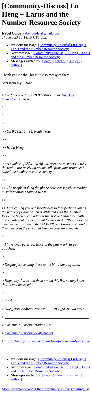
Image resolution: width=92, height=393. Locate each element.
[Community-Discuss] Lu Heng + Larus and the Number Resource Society (48, 47)
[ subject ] (74, 61)
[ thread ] (59, 61)
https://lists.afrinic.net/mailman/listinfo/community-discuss (47, 341)
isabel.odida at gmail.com (40, 33)
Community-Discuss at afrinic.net (29, 333)
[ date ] (47, 61)
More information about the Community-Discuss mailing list (45, 389)
